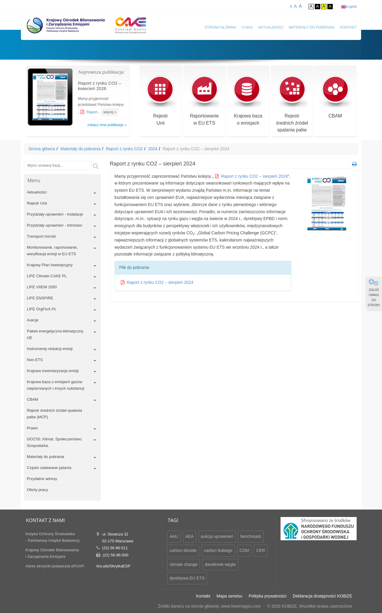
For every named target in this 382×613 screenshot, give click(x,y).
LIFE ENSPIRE (40, 298)
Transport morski (41, 236)
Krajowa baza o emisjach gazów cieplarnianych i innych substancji (55, 385)
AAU (174, 536)
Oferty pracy (37, 489)
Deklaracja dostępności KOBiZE (322, 596)
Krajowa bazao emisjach (248, 101)
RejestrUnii (160, 101)
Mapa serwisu (229, 596)
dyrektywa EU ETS (187, 578)
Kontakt (348, 27)
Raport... (94, 112)
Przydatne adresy (42, 478)
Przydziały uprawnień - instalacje (55, 214)
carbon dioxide (183, 550)
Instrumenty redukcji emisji (50, 348)
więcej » (109, 112)
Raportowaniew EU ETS (204, 101)
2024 (152, 148)
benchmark (250, 536)
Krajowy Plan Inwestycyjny (50, 265)
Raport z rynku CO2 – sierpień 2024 (254, 176)
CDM (244, 550)
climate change (184, 564)
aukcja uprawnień (217, 536)
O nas (247, 27)
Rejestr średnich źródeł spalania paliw (292, 104)
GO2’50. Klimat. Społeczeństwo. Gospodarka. (54, 442)
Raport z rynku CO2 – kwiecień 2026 (99, 86)
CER (260, 550)
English (351, 6)
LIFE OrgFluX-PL (42, 309)
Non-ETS (35, 359)
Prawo (32, 428)
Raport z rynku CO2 (124, 148)
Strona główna (220, 27)
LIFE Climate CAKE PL (47, 276)
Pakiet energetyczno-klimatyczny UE (55, 334)
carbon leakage (218, 550)
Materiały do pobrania (312, 27)
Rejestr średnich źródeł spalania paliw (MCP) (54, 413)
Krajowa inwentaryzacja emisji (52, 371)
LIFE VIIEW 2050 (42, 287)
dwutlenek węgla (220, 564)
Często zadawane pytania (49, 467)
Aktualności (271, 27)
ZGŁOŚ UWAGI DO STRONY (374, 293)
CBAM (335, 97)
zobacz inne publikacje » (107, 125)
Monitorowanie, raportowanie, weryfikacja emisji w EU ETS (52, 250)
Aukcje (32, 320)
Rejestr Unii (37, 203)
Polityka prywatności (267, 596)
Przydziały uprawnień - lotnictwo (54, 225)
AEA (189, 536)
